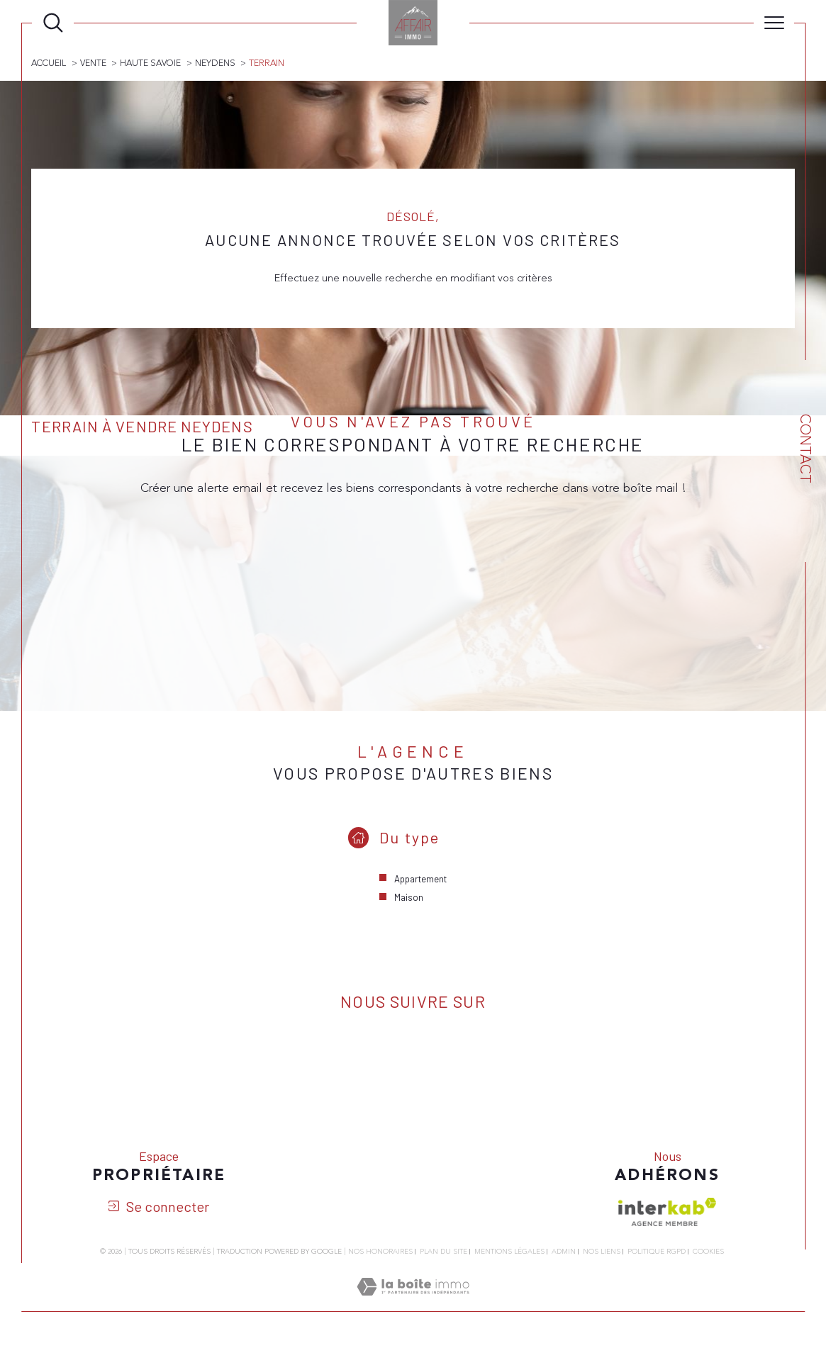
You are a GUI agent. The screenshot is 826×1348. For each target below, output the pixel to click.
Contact (805, 448)
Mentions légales (509, 1253)
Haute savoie (151, 63)
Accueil (49, 63)
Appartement (420, 879)
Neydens (215, 63)
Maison (408, 898)
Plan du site (443, 1253)
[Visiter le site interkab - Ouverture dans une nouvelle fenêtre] (667, 1213)
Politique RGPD (656, 1253)
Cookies (708, 1253)
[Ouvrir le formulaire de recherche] (53, 22)
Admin (564, 1253)
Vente (93, 63)
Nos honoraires (380, 1253)
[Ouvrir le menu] (774, 22)
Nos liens (601, 1253)
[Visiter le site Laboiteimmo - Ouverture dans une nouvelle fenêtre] (413, 1304)
